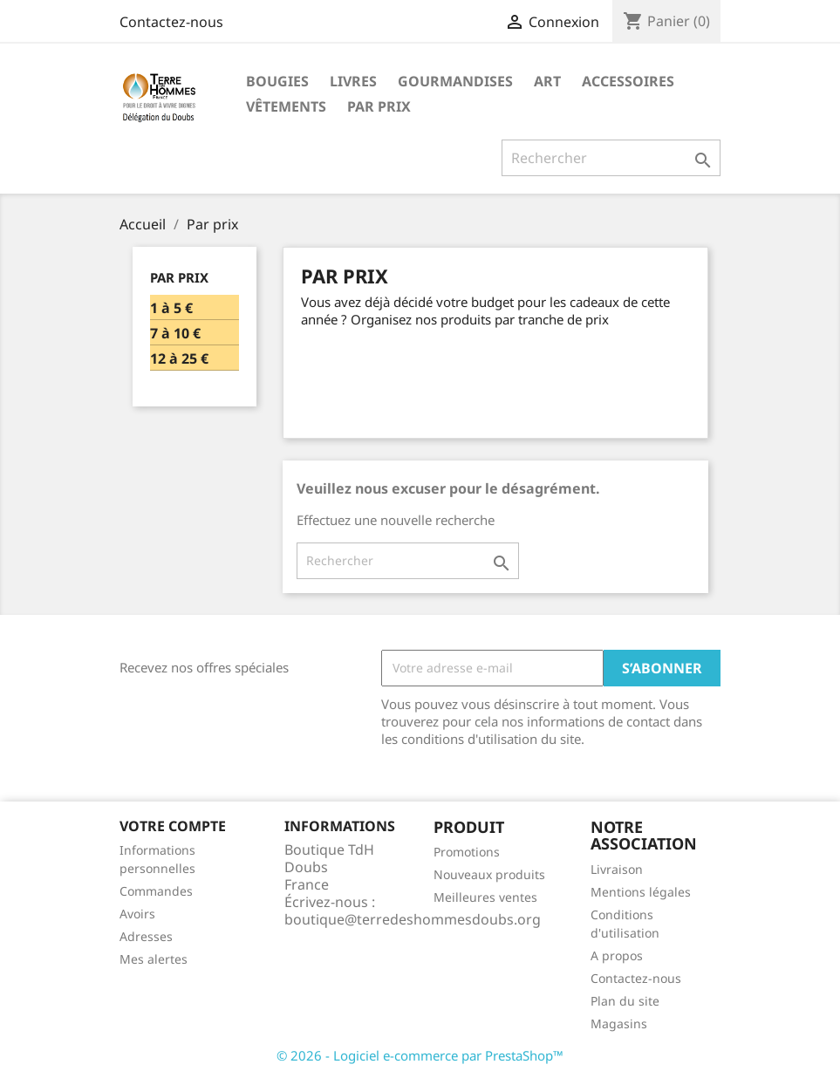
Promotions (467, 851)
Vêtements (286, 106)
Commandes (156, 891)
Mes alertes (154, 959)
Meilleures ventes (485, 897)
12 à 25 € (179, 359)
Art (547, 81)
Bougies (277, 81)
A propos (617, 955)
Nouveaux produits (489, 874)
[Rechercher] (611, 158)
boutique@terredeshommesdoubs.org (412, 919)
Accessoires (628, 81)
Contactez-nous (171, 21)
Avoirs (137, 913)
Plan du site (625, 1001)
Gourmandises (455, 81)
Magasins (619, 1023)
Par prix (379, 106)
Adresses (146, 936)
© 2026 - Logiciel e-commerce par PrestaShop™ (420, 1055)
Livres (353, 81)
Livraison (617, 869)
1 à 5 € (171, 308)
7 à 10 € (175, 333)
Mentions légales (641, 892)
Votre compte (173, 826)
